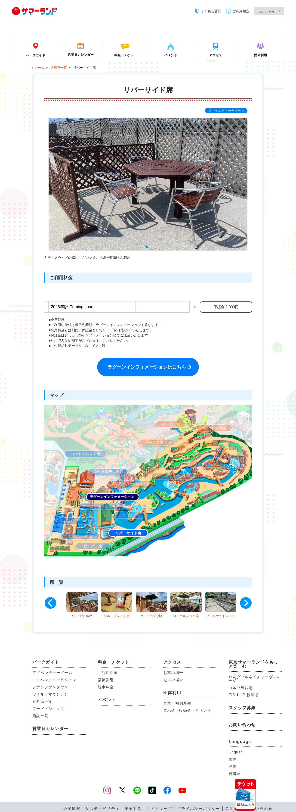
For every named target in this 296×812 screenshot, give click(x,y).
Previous (50, 603)
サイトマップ (159, 809)
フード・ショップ (48, 709)
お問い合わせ (242, 724)
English (236, 752)
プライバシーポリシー (198, 809)
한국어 (235, 774)
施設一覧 (40, 716)
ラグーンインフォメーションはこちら (147, 367)
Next (246, 603)
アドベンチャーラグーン (54, 680)
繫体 (233, 759)
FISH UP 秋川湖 (244, 695)
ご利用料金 (108, 673)
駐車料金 (106, 687)
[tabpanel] (148, 184)
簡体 (233, 766)
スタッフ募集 (242, 707)
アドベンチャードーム (52, 673)
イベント (107, 700)
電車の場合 (173, 680)
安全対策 (133, 809)
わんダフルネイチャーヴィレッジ (255, 679)
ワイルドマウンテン (50, 694)
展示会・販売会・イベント (187, 710)
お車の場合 (173, 673)
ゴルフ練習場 (241, 688)
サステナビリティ (102, 809)
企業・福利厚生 (177, 703)
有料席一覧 (42, 701)
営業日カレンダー (50, 728)
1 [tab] (148, 248)
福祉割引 (106, 680)
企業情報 (71, 809)
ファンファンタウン (50, 687)
